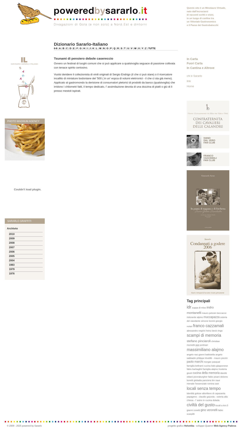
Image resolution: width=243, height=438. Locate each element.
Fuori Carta (194, 63)
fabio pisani (214, 377)
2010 (12, 234)
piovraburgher (200, 377)
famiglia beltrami (195, 366)
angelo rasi (192, 354)
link (189, 81)
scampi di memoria (204, 335)
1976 (12, 273)
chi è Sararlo (194, 75)
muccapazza (212, 317)
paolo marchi (195, 361)
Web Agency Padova (225, 426)
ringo (220, 330)
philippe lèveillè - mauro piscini (212, 358)
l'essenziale (201, 383)
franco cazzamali (208, 325)
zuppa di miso (199, 307)
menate (190, 383)
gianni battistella (206, 354)
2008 (12, 242)
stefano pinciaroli (199, 341)
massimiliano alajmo (205, 349)
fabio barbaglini (194, 369)
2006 (12, 251)
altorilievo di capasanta (213, 393)
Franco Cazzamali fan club (210, 157)
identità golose (194, 393)
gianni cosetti (193, 410)
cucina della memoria (206, 372)
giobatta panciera (202, 380)
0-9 (55, 48)
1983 (12, 264)
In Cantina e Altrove (200, 68)
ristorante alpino (195, 317)
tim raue (216, 380)
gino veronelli (209, 410)
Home (190, 86)
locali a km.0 (221, 405)
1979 (12, 269)
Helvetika (189, 426)
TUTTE (152, 48)
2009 (12, 238)
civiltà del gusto (201, 405)
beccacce (221, 313)
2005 (12, 256)
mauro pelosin (209, 313)
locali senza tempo (204, 388)
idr (189, 307)
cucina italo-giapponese (216, 366)
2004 (12, 260)
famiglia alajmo (210, 369)
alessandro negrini (196, 330)
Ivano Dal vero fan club (209, 140)
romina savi (213, 383)
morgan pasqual (212, 362)
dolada (216, 400)
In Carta (192, 59)
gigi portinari (202, 345)
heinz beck (211, 330)
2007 (12, 247)
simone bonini (208, 321)
